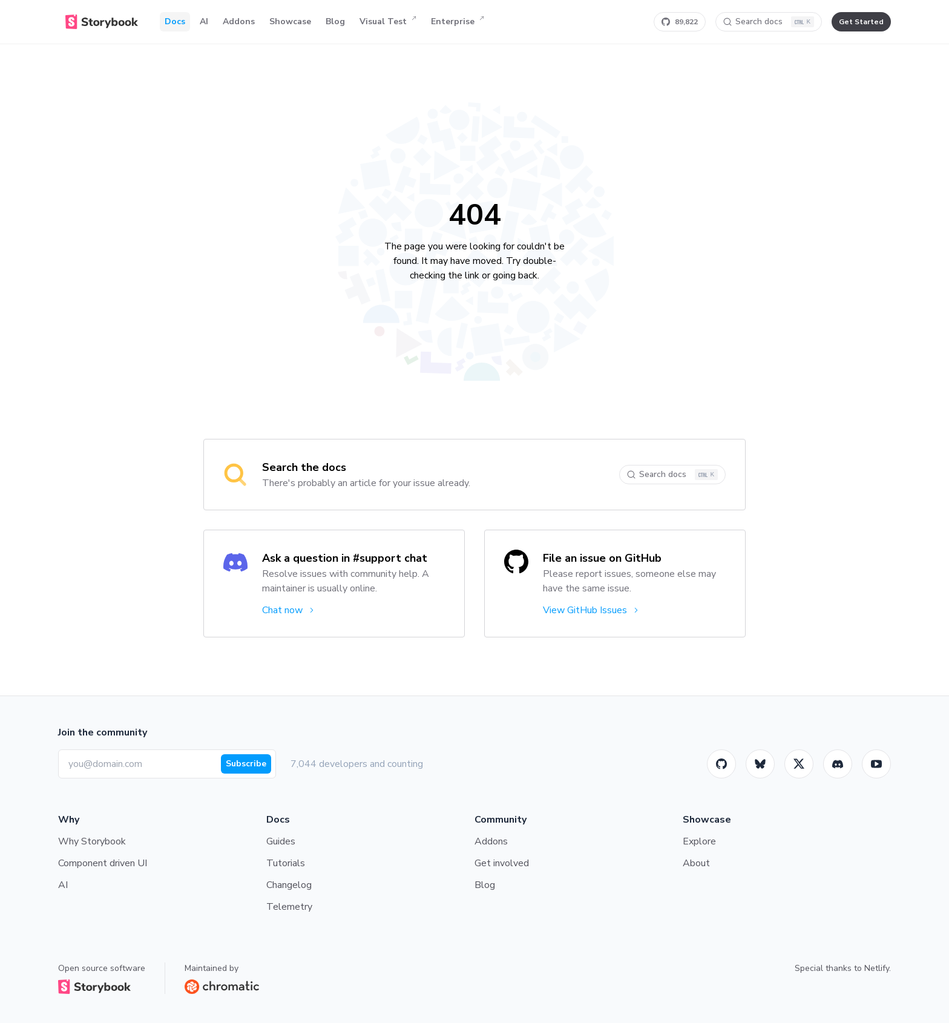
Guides (280, 841)
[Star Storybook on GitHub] (680, 21)
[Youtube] (876, 763)
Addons (239, 21)
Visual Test (388, 21)
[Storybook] (837, 763)
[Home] (101, 21)
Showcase (290, 21)
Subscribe (246, 763)
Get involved (502, 863)
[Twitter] (798, 763)
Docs (175, 21)
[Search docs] (768, 21)
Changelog (289, 885)
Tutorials (285, 863)
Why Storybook (92, 841)
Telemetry (289, 906)
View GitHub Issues (591, 610)
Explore (699, 841)
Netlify (876, 968)
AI (204, 21)
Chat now (289, 610)
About (696, 863)
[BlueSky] (760, 763)
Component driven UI (102, 863)
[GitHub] (721, 763)
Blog (335, 21)
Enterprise (457, 21)
